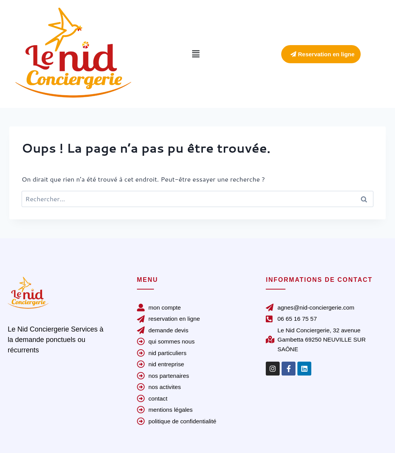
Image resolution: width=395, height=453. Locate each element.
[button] (195, 54)
